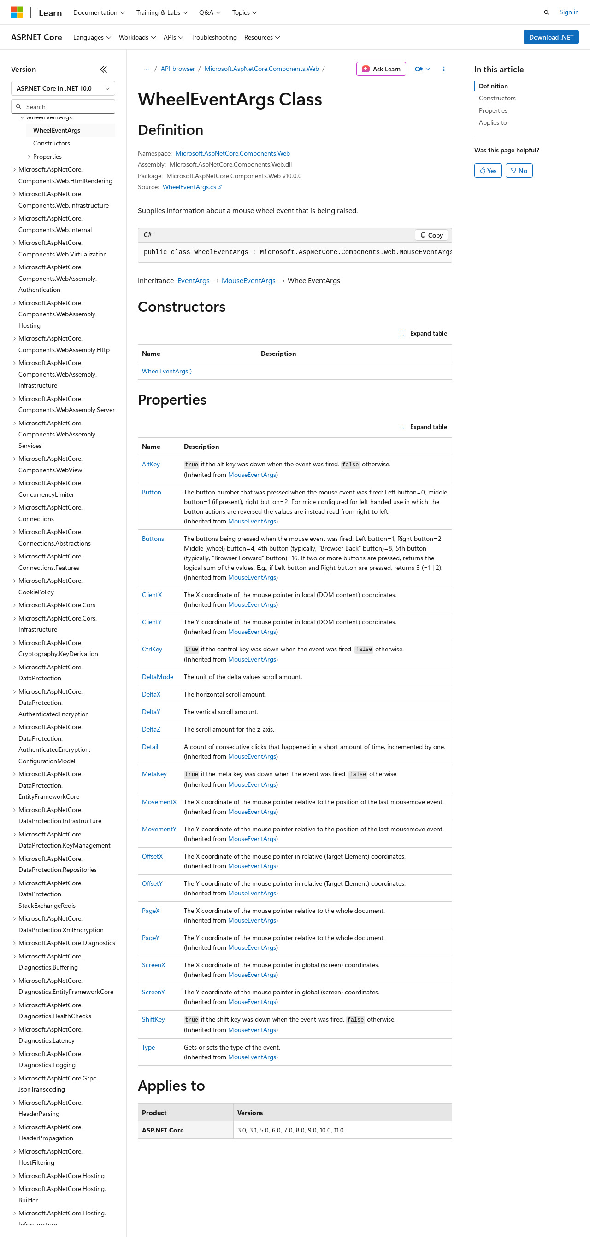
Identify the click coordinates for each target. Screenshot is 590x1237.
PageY (150, 937)
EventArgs (193, 280)
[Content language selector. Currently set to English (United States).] (53, 1187)
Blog (125, 1209)
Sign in (569, 11)
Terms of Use (337, 1209)
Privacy (201, 1209)
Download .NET (551, 37)
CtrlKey (152, 649)
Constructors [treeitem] (51, 143)
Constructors (497, 97)
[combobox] (63, 88)
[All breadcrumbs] (146, 69)
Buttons (153, 538)
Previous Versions (83, 1209)
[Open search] (546, 12)
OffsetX (152, 856)
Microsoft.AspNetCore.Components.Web (262, 68)
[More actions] (444, 69)
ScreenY (153, 991)
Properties (493, 110)
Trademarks (382, 1209)
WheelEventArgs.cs (189, 186)
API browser (178, 68)
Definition (493, 85)
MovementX (159, 801)
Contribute (165, 1209)
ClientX (152, 594)
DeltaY (151, 711)
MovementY (159, 829)
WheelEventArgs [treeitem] (56, 130)
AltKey (151, 463)
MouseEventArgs (249, 280)
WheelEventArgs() (167, 370)
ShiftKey (153, 1019)
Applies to (493, 122)
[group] (295, 253)
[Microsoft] (17, 12)
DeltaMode (157, 676)
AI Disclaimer (29, 1209)
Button (151, 492)
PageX (150, 910)
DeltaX (151, 694)
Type (148, 1047)
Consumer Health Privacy (265, 1209)
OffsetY (152, 883)
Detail (150, 746)
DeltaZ (151, 729)
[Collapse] (103, 69)
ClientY (152, 621)
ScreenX (153, 964)
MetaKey (154, 773)
